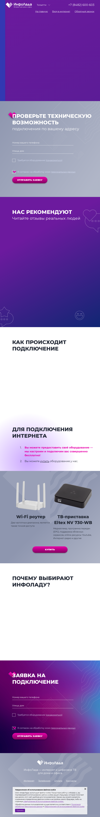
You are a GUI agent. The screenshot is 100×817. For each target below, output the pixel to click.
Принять (20, 810)
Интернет (29, 781)
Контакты (71, 781)
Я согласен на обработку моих (46, 172)
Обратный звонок (84, 11)
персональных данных (63, 172)
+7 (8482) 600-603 (81, 5)
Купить (50, 549)
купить (44, 461)
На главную (41, 11)
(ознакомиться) (54, 160)
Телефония (44, 781)
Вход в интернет (61, 11)
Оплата (58, 781)
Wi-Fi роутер (30, 516)
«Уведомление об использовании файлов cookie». (43, 801)
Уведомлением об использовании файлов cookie (64, 807)
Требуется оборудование (39, 160)
